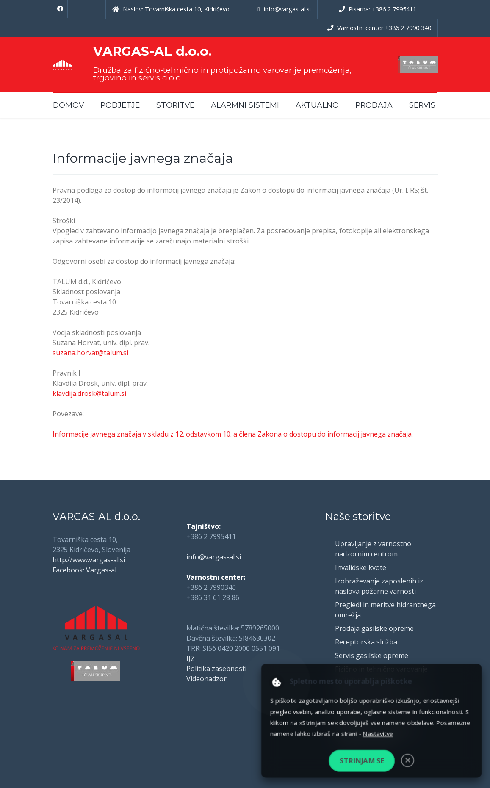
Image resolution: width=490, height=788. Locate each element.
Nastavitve (378, 734)
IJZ (190, 658)
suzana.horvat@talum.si (90, 352)
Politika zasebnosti (216, 668)
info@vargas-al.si (213, 556)
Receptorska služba (366, 642)
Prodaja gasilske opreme (374, 628)
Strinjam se (362, 761)
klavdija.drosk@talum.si (89, 393)
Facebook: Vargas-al (84, 570)
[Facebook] (60, 9)
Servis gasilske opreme (371, 655)
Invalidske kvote (360, 567)
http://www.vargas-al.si (89, 559)
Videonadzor (206, 678)
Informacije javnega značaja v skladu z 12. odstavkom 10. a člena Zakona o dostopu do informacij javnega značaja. (233, 434)
